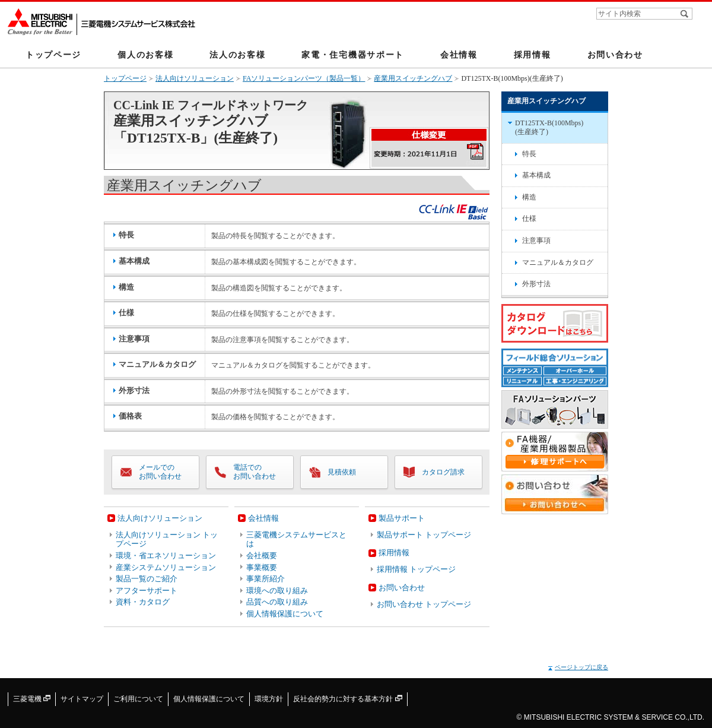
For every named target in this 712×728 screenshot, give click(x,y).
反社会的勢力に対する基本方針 (347, 699)
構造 (529, 197)
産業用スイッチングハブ (413, 78)
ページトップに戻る (581, 667)
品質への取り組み (277, 601)
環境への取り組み (277, 590)
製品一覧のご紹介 (146, 578)
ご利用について (138, 699)
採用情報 (532, 54)
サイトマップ (82, 699)
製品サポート (402, 518)
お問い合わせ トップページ (424, 604)
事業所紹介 (265, 578)
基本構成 (536, 175)
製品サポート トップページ (424, 534)
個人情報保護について (284, 613)
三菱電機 (31, 699)
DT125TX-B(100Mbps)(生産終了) (549, 128)
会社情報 (459, 54)
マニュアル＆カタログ (557, 262)
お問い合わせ (615, 54)
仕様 (529, 218)
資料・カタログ (143, 601)
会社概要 (261, 555)
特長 (529, 154)
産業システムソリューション (166, 567)
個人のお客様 (145, 54)
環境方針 (269, 699)
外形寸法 (536, 284)
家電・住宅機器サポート (352, 54)
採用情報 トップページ (416, 569)
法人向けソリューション (194, 78)
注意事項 (536, 240)
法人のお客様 (237, 54)
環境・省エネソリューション (166, 555)
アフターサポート (146, 590)
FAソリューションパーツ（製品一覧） (304, 78)
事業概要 (261, 567)
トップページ (53, 54)
